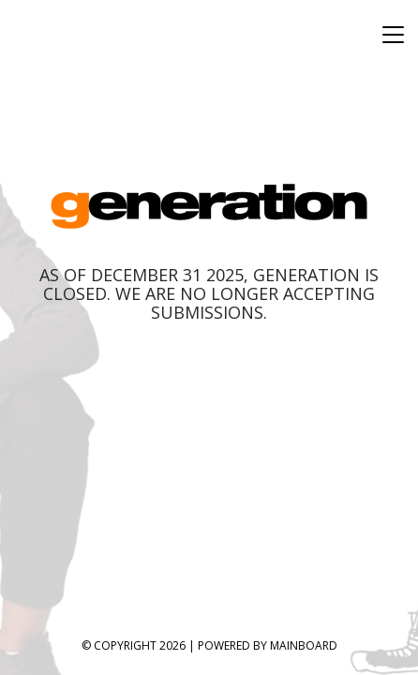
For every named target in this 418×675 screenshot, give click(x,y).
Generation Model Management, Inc (209, 206)
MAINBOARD (303, 645)
